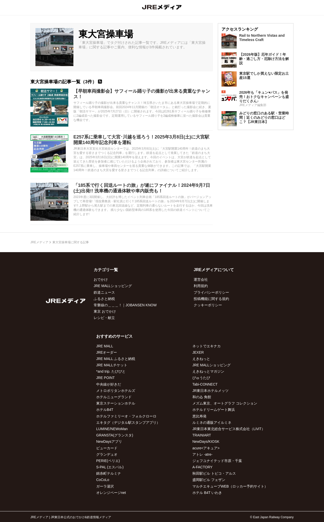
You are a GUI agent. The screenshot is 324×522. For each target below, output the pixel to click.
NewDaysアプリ (109, 441)
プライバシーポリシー (211, 292)
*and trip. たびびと (111, 371)
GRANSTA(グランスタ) (114, 435)
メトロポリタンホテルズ (115, 391)
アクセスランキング (239, 29)
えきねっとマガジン (208, 371)
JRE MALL (104, 346)
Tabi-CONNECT (205, 384)
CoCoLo (102, 480)
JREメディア (39, 242)
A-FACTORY (202, 467)
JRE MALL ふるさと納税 (115, 359)
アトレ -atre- (202, 454)
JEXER (198, 352)
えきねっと (201, 359)
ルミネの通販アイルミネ (211, 422)
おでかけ (101, 279)
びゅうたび (201, 378)
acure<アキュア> (205, 448)
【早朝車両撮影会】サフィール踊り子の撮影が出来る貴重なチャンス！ (141, 94)
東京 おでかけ (105, 311)
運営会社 (201, 279)
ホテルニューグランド (114, 397)
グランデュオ (106, 454)
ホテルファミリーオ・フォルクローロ (126, 416)
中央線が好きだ (108, 384)
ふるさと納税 (104, 299)
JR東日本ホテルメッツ (210, 391)
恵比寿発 (199, 416)
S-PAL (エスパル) (110, 467)
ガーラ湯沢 (105, 486)
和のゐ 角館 (201, 397)
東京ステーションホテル (115, 403)
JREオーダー (106, 352)
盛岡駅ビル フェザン (208, 480)
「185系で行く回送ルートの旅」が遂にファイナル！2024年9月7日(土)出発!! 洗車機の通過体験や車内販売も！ (141, 188)
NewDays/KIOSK (205, 441)
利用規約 (201, 286)
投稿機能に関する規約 (211, 299)
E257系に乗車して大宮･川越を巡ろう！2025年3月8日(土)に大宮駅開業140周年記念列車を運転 (141, 139)
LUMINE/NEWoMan (112, 429)
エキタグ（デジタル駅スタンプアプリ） (128, 422)
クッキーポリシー (208, 305)
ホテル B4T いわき (207, 493)
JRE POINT (105, 378)
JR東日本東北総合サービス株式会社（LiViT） (228, 429)
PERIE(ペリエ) (108, 461)
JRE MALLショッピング (113, 286)
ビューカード (106, 448)
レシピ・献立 (104, 318)
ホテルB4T (104, 410)
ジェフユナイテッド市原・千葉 (217, 461)
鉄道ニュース (104, 292)
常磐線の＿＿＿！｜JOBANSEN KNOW (125, 305)
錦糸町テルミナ (108, 473)
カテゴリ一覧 (106, 270)
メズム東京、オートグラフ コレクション (224, 403)
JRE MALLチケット (111, 365)
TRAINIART (201, 435)
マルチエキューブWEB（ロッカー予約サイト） (230, 486)
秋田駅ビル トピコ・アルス (214, 473)
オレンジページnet (111, 493)
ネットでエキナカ (206, 346)
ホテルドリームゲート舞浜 (213, 410)
